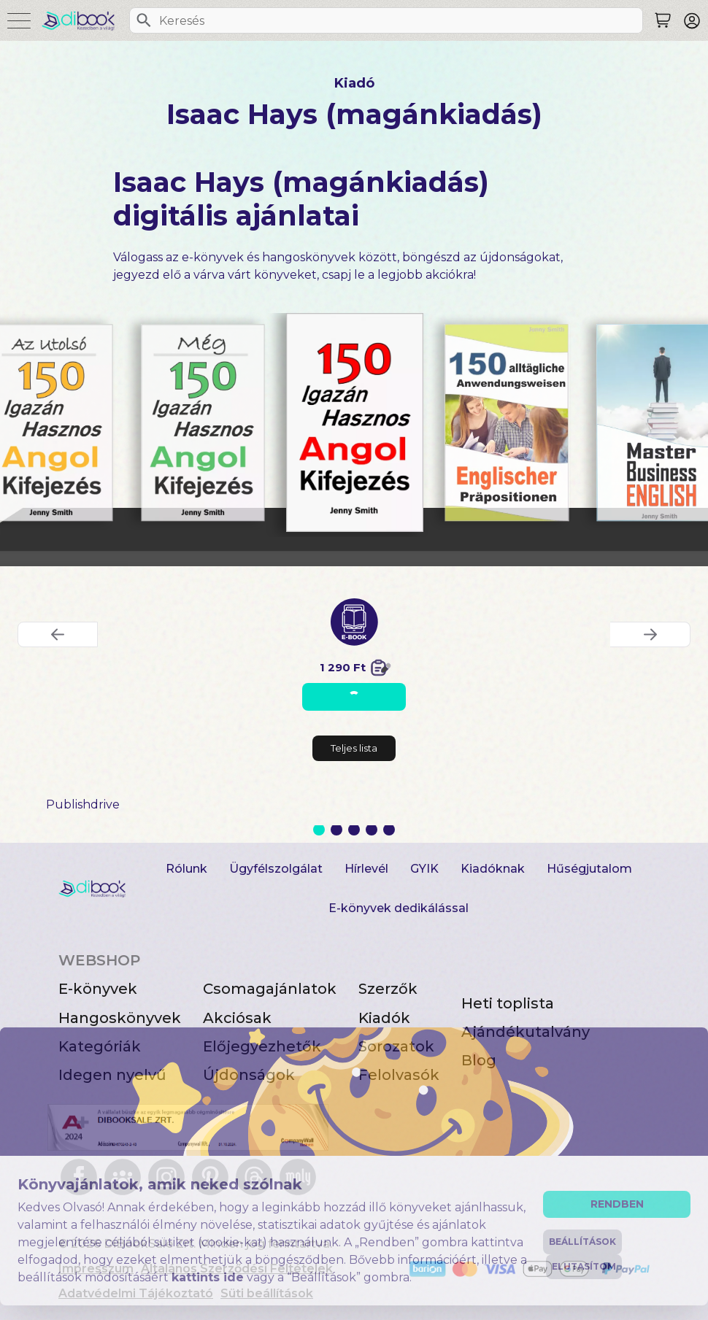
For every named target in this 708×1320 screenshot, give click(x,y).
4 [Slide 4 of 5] (371, 829)
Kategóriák (99, 1046)
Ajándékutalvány (525, 1032)
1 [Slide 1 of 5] (319, 829)
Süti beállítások (266, 1293)
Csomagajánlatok (269, 988)
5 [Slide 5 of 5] (389, 829)
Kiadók (384, 1018)
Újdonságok (249, 1075)
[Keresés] (143, 20)
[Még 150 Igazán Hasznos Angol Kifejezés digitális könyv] (202, 423)
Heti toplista (507, 1003)
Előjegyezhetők (262, 1046)
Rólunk (186, 869)
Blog (478, 1060)
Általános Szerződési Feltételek (237, 1268)
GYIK (424, 869)
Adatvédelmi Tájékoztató (135, 1293)
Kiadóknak (493, 869)
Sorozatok (396, 1046)
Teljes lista (354, 748)
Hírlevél (366, 869)
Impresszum (96, 1268)
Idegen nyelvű (112, 1075)
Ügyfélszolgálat (276, 869)
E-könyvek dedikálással (398, 908)
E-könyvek (97, 988)
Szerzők (388, 988)
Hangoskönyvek (119, 1018)
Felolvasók (398, 1075)
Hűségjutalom (589, 869)
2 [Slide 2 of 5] (336, 829)
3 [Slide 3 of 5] (354, 829)
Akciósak (237, 1018)
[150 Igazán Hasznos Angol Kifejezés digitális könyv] (354, 422)
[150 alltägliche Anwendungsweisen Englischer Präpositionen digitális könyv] (507, 423)
